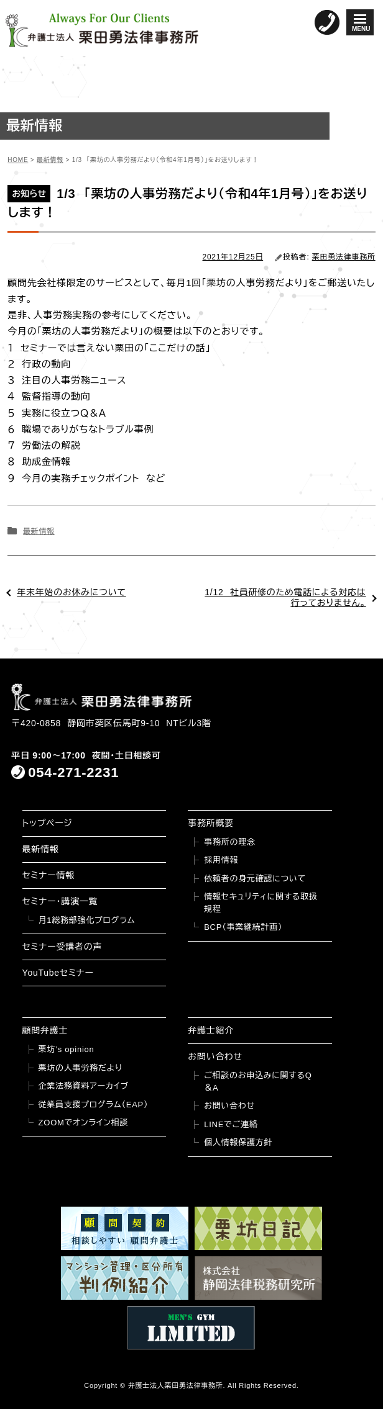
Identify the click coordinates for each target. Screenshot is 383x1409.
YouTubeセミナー (58, 973)
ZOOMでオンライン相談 (84, 1122)
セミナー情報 (48, 875)
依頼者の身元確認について (255, 878)
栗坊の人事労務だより (80, 1068)
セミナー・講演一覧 (60, 901)
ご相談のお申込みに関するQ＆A (257, 1081)
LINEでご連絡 (230, 1124)
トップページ (47, 823)
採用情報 (221, 860)
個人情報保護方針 (238, 1142)
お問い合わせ (215, 1056)
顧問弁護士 (45, 1030)
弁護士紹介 (211, 1030)
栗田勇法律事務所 (344, 257)
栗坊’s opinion (67, 1049)
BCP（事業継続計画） (243, 927)
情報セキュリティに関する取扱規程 (260, 903)
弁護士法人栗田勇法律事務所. (177, 1385)
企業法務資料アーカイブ (84, 1086)
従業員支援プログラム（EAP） (94, 1104)
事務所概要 (211, 823)
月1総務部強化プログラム (87, 920)
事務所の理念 (230, 842)
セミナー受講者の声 (62, 947)
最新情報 (38, 531)
